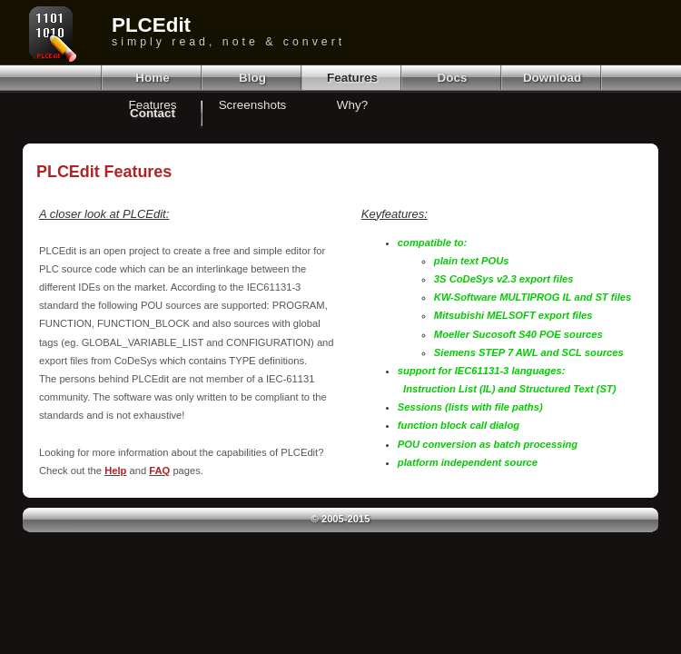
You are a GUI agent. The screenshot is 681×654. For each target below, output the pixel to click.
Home (152, 77)
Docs (453, 77)
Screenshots (253, 105)
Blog (252, 77)
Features (352, 77)
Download (552, 77)
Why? (352, 105)
